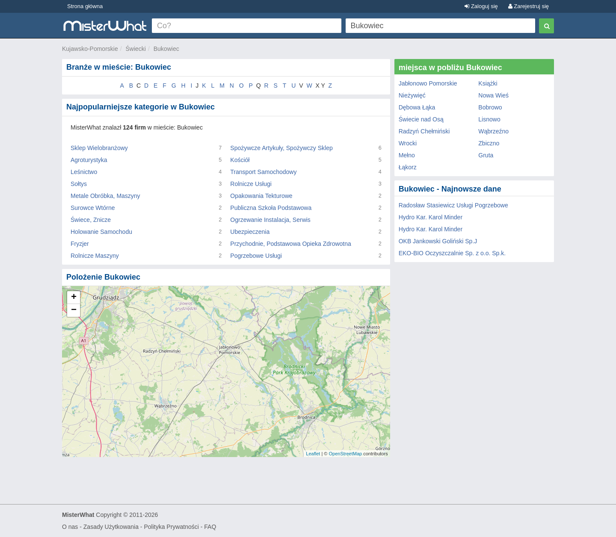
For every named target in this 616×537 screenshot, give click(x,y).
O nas (70, 526)
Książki (487, 83)
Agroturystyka (89, 159)
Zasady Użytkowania (111, 526)
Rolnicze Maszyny (95, 255)
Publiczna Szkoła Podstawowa (270, 207)
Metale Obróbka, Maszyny (105, 195)
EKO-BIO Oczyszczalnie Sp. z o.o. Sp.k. (452, 253)
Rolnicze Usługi (250, 183)
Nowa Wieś (493, 95)
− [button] (74, 310)
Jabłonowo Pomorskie (428, 83)
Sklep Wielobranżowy (99, 148)
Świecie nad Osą (421, 119)
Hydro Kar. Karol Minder (430, 217)
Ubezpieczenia (250, 231)
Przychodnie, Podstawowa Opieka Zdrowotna (290, 243)
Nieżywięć (412, 95)
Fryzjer (80, 243)
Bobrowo (490, 107)
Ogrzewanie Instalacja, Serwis (270, 219)
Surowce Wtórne (93, 207)
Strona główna (85, 6)
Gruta (485, 155)
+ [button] (74, 297)
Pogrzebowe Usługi (256, 255)
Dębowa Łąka (417, 107)
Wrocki (408, 143)
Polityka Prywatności (171, 526)
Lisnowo (489, 119)
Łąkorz (408, 167)
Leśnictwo (84, 171)
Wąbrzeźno (493, 131)
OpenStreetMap (345, 453)
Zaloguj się (481, 6)
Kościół (239, 159)
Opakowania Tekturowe (261, 195)
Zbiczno (488, 143)
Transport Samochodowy (263, 171)
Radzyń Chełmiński (424, 131)
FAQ (210, 526)
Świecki (136, 48)
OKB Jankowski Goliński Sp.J (438, 241)
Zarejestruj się (528, 6)
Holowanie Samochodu (101, 231)
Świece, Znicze (91, 219)
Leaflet (313, 453)
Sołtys (79, 183)
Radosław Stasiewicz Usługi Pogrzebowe (453, 205)
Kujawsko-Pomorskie (90, 48)
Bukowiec (166, 48)
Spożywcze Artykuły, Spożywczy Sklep (281, 148)
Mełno (407, 155)
